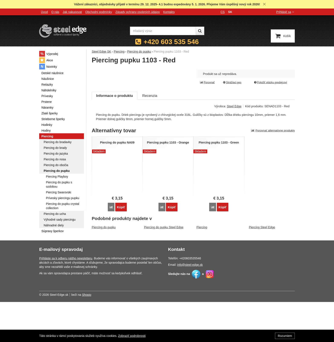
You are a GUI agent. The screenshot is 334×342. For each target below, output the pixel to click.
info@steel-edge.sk (190, 304)
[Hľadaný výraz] (163, 31)
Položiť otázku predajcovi (270, 82)
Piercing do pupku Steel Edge (163, 270)
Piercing (201, 270)
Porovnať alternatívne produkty (273, 173)
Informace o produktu (114, 139)
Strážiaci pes (232, 82)
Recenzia (149, 139)
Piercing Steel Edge (262, 270)
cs (222, 12)
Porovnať (207, 82)
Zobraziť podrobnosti (131, 336)
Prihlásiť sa (285, 12)
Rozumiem (285, 336)
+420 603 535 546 (171, 42)
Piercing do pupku (104, 270)
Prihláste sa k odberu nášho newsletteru (65, 298)
